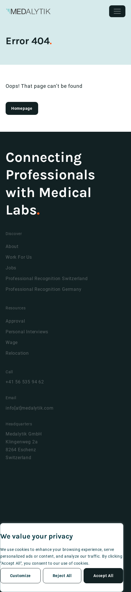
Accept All (103, 575)
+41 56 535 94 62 (25, 382)
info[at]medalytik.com (30, 408)
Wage (12, 342)
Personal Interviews (27, 331)
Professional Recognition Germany (44, 289)
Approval (15, 321)
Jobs (11, 268)
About (12, 246)
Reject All (62, 575)
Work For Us (19, 257)
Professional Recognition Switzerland (47, 278)
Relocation (17, 353)
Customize (20, 575)
